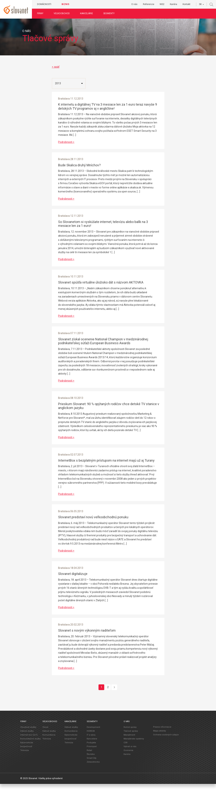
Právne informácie (162, 742)
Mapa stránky (159, 746)
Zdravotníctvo (93, 777)
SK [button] (200, 4)
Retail (89, 765)
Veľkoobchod (63, 13)
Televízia (24, 765)
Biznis (67, 4)
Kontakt (186, 4)
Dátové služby (27, 746)
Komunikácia (48, 750)
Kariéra (173, 4)
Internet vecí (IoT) (29, 750)
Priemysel (92, 761)
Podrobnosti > (67, 142)
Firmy (42, 13)
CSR (125, 758)
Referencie (148, 4)
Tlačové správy (131, 746)
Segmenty (110, 13)
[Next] (114, 702)
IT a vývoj (91, 750)
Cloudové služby (28, 742)
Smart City (91, 773)
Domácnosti (46, 4)
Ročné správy (130, 742)
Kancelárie (88, 13)
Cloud (45, 742)
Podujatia (91, 758)
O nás (134, 4)
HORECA (91, 746)
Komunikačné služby (30, 754)
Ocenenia (128, 765)
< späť (55, 66)
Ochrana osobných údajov (166, 750)
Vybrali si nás (130, 761)
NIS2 (162, 4)
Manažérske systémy (134, 754)
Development (93, 742)
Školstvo (91, 769)
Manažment (129, 750)
